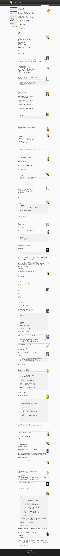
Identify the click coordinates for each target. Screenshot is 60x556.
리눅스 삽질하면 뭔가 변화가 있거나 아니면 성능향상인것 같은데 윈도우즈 (28, 344)
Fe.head (21, 289)
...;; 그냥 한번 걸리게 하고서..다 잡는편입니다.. (24, 157)
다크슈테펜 (21, 345)
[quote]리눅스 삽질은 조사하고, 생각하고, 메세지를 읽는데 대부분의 (27, 77)
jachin (20, 93)
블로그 (19, 457)
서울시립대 (32, 550)
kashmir (21, 443)
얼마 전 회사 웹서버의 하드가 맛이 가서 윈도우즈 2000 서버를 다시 (27, 335)
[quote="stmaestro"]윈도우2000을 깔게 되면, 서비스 (26, 230)
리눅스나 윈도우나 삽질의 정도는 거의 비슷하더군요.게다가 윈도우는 (27, 35)
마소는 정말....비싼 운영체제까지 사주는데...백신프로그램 (26, 271)
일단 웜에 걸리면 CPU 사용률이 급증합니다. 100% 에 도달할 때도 (27, 449)
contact (47, 0)
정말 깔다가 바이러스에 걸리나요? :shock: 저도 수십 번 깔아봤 (27, 127)
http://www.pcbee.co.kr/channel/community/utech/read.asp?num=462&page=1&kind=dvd (30, 425)
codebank (21, 396)
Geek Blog (16, 5)
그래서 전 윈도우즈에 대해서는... (22, 92)
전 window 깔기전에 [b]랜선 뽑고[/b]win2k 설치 (25, 288)
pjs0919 (21, 224)
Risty (20, 336)
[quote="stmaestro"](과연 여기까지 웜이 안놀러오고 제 (26, 112)
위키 (20, 457)
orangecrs (21, 78)
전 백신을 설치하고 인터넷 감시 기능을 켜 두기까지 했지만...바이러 (27, 482)
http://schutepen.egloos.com (22, 349)
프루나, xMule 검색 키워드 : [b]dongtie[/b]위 (25, 432)
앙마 (20, 483)
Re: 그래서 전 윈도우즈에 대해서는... (23, 369)
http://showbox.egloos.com (22, 53)
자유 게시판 (19, 33)
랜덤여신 (21, 450)
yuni (20, 249)
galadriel (21, 158)
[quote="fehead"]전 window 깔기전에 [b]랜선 (25, 309)
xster (20, 370)
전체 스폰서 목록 (27, 552)
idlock (20, 472)
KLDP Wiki (21, 5)
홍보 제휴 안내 (15, 26)
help (49, 0)
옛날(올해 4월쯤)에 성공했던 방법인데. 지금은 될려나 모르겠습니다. (27, 471)
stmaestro (21, 272)
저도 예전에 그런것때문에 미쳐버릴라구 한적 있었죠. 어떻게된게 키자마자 (28, 56)
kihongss (21, 231)
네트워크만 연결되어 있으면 (22, 133)
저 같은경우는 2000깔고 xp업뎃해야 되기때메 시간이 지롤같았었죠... (28, 187)
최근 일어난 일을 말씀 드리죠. (22, 248)
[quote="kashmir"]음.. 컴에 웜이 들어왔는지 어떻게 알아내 (27, 532)
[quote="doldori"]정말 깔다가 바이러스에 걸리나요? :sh (26, 173)
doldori (21, 128)
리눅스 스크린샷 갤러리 (24, 457)
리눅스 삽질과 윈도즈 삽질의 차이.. (23, 66)
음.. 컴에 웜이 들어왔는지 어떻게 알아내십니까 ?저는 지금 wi (26, 442)
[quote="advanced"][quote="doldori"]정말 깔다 (26, 200)
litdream (21, 67)
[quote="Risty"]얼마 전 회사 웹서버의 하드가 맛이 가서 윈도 (27, 352)
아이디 (11, 13)
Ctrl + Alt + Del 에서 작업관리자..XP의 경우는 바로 (25, 460)
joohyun (21, 433)
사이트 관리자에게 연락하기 (32, 552)
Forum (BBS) (12, 5)
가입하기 (12, 18)
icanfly (20, 9)
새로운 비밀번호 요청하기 (13, 19)
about (45, 0)
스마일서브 (32, 551)
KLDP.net (25, 5)
